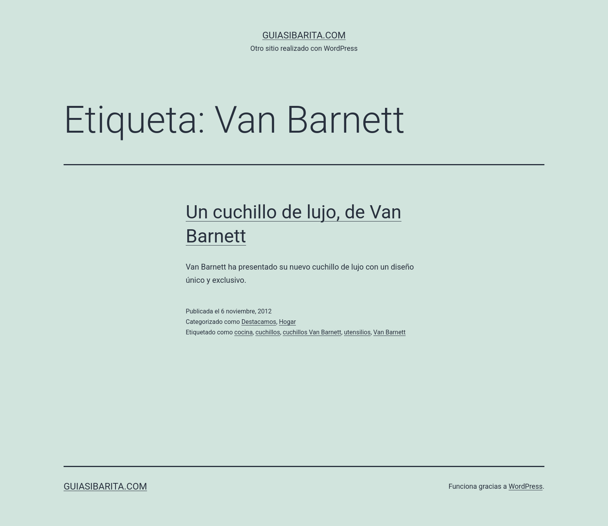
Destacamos (259, 321)
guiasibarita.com (303, 35)
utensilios (357, 332)
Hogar (287, 321)
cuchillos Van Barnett (312, 332)
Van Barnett (389, 332)
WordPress (525, 486)
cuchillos (268, 332)
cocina (243, 332)
